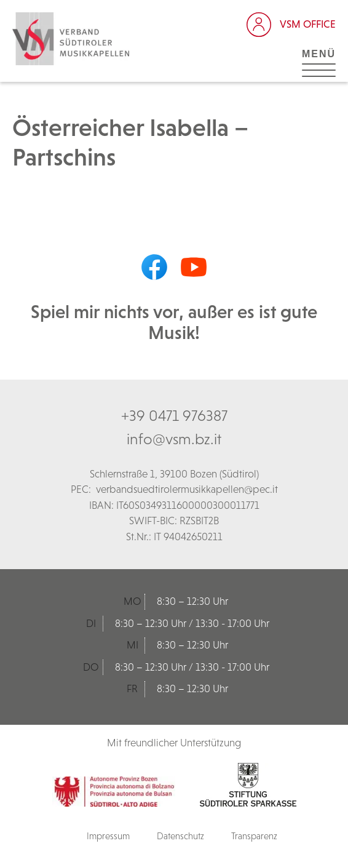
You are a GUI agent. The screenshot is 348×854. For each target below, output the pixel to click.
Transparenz (254, 836)
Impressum (108, 836)
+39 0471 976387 (174, 415)
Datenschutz (180, 836)
